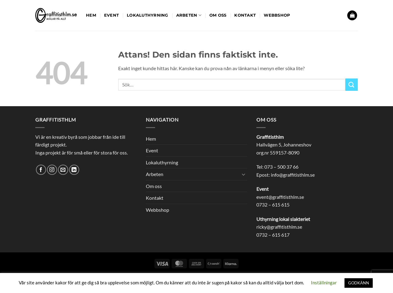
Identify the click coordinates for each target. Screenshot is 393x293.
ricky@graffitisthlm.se (279, 227)
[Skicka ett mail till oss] (63, 170)
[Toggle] (243, 174)
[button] (352, 15)
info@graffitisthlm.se (293, 175)
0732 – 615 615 (273, 204)
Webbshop (277, 15)
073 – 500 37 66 (281, 167)
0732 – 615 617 (273, 235)
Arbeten (188, 15)
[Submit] (351, 84)
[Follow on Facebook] (41, 170)
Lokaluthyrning (147, 15)
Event (111, 15)
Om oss (218, 15)
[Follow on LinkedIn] (74, 170)
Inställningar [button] (324, 282)
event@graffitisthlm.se (280, 197)
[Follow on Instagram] (52, 170)
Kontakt (245, 15)
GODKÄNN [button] (358, 282)
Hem (91, 15)
